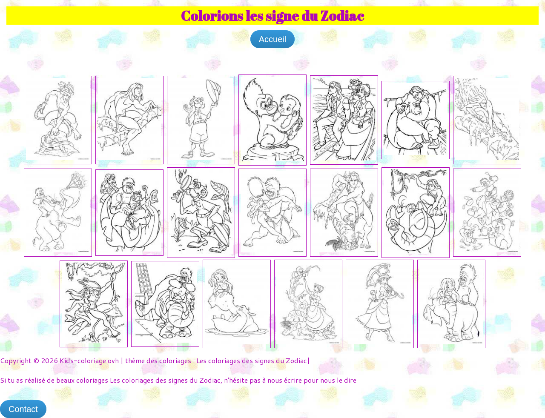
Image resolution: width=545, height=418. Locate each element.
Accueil (272, 39)
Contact (23, 409)
